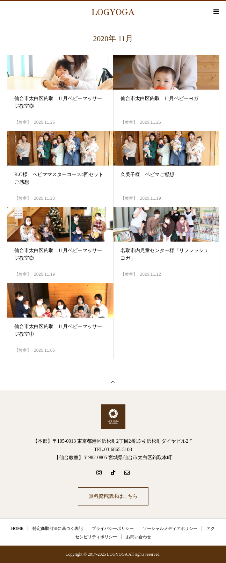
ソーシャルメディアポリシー (170, 528)
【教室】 (22, 122)
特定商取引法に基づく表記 (57, 528)
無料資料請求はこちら (113, 496)
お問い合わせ (138, 536)
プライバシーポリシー (113, 528)
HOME (17, 528)
